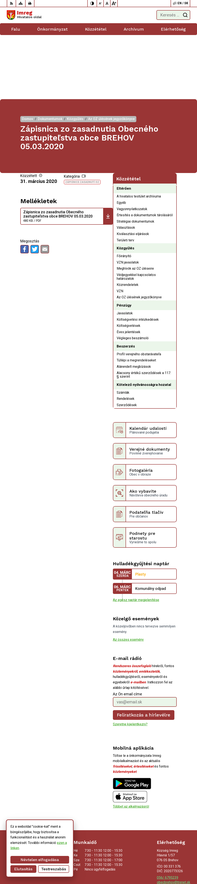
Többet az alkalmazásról (131, 742)
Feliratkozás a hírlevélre (144, 650)
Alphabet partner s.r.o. (174, 862)
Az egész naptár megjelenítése (136, 536)
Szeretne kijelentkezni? (130, 660)
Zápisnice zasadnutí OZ (82, 117)
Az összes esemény (128, 575)
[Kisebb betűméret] (100, 3)
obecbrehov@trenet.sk (173, 818)
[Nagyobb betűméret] (114, 3)
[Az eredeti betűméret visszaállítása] (107, 3)
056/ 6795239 (167, 813)
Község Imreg (179, 867)
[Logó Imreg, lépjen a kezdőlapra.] (24, 15)
